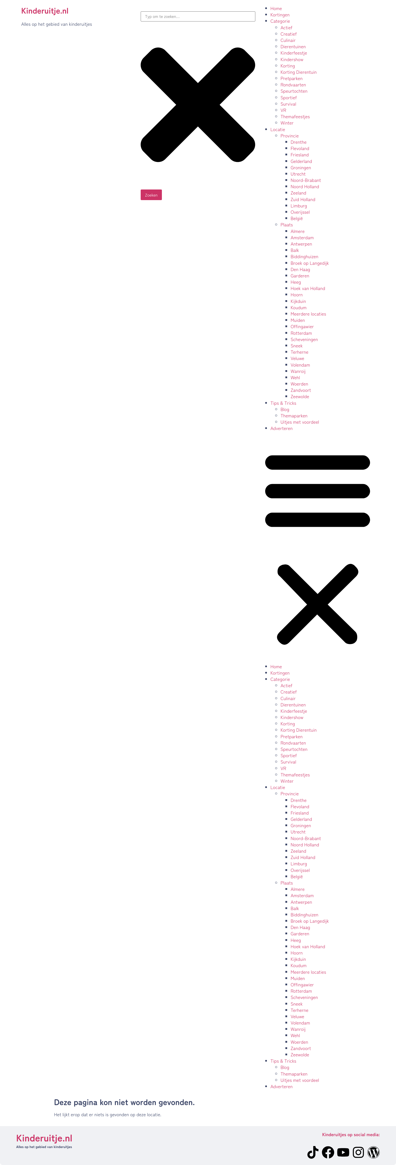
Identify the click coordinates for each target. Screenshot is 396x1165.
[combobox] (198, 16)
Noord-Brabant (306, 180)
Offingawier (302, 326)
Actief (286, 27)
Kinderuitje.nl (44, 10)
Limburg (299, 205)
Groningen (301, 167)
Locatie (277, 129)
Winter (287, 122)
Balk (295, 250)
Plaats (287, 224)
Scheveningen (304, 339)
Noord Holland (305, 186)
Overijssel (300, 211)
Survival (288, 103)
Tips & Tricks (283, 402)
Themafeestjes (295, 116)
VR (283, 110)
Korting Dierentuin (299, 71)
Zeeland (298, 192)
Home (276, 8)
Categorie (280, 20)
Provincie (290, 135)
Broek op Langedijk (310, 262)
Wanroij (298, 371)
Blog (285, 409)
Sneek (297, 345)
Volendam (300, 364)
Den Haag (300, 269)
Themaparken (294, 415)
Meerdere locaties (308, 313)
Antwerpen (301, 243)
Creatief (289, 33)
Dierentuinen (293, 46)
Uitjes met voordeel (300, 421)
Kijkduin (298, 301)
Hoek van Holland (308, 288)
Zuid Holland (303, 199)
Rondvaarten (293, 84)
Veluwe (297, 358)
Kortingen (280, 14)
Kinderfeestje (294, 52)
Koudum (299, 307)
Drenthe (299, 141)
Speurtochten (294, 90)
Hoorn (297, 294)
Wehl (295, 377)
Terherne (300, 351)
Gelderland (301, 161)
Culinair (288, 40)
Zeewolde (300, 396)
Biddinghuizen (304, 256)
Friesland (300, 154)
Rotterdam (301, 332)
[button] (317, 547)
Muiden (298, 320)
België (297, 218)
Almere (298, 231)
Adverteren (281, 428)
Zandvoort (301, 390)
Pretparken (292, 78)
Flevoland (300, 148)
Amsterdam (302, 237)
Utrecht (298, 173)
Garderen (300, 275)
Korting (288, 65)
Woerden (299, 383)
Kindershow (292, 59)
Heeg (296, 281)
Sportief (289, 97)
